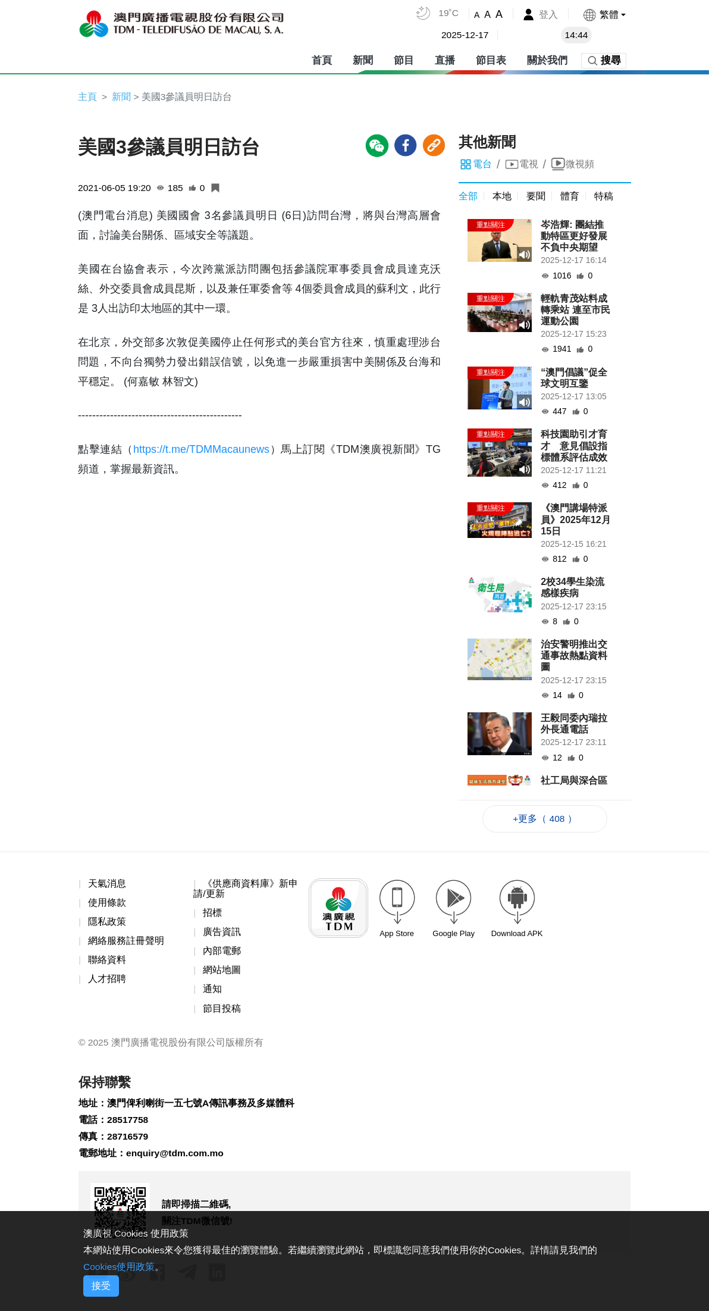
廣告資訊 (222, 934)
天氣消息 (107, 885)
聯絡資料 (107, 963)
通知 (212, 992)
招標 (212, 914)
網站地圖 (222, 973)
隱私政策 (107, 923)
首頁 (322, 59)
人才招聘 (107, 982)
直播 (445, 59)
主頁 (87, 97)
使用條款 (107, 904)
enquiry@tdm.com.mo (176, 1159)
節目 (404, 59)
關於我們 (547, 59)
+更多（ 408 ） (545, 819)
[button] (604, 14)
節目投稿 (222, 1011)
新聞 (363, 59)
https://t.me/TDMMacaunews (201, 450)
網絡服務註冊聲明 (126, 943)
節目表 (491, 59)
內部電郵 (222, 954)
